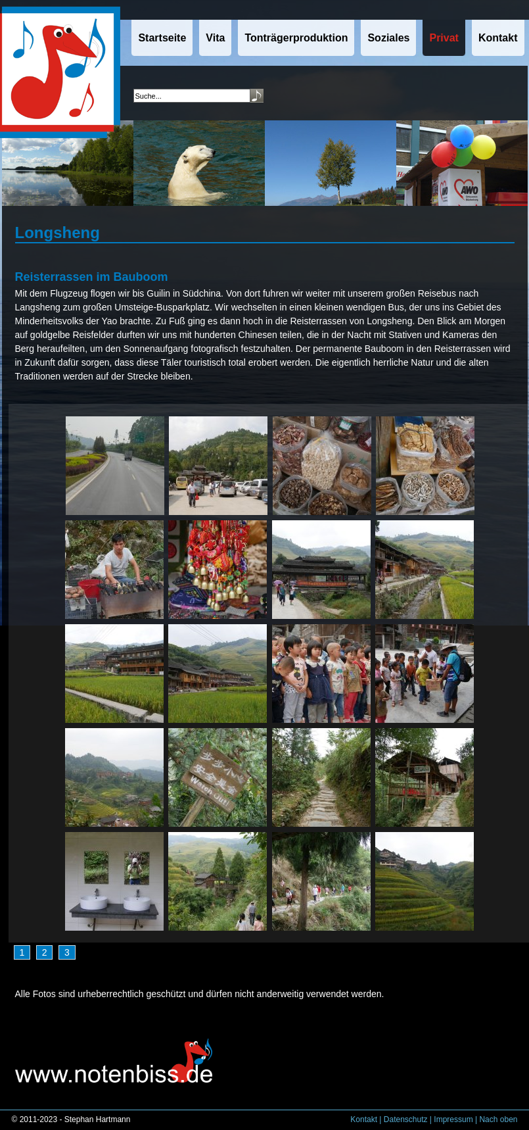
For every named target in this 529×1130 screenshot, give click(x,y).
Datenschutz (406, 1119)
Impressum (453, 1119)
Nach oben (498, 1119)
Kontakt (363, 1119)
